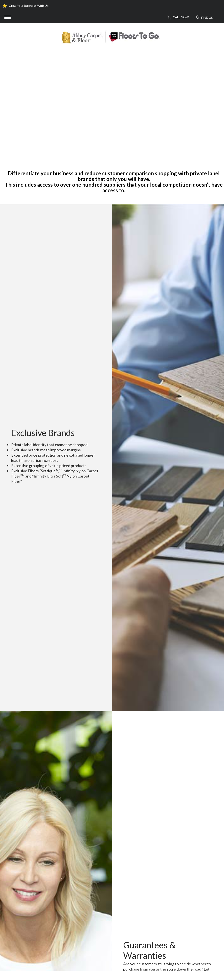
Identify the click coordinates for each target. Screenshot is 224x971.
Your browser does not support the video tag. (112, 104)
